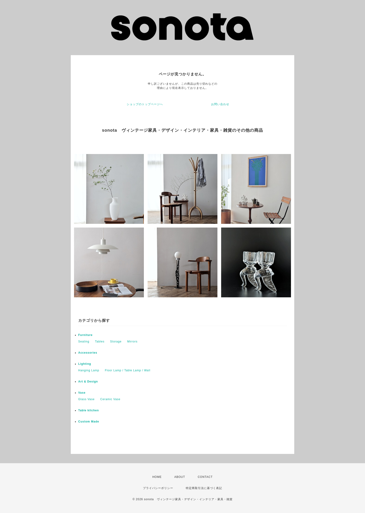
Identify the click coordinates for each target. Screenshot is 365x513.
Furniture (85, 335)
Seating (83, 341)
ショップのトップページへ (145, 104)
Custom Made (88, 421)
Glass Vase (86, 399)
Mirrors (132, 341)
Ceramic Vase (110, 399)
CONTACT (205, 477)
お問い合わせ (220, 104)
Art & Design (88, 381)
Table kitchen (88, 410)
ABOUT (179, 477)
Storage (116, 341)
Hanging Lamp (88, 370)
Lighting (84, 363)
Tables (100, 341)
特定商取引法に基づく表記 (204, 488)
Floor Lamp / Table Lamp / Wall (127, 370)
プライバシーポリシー (158, 488)
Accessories (87, 352)
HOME (157, 477)
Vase (81, 392)
